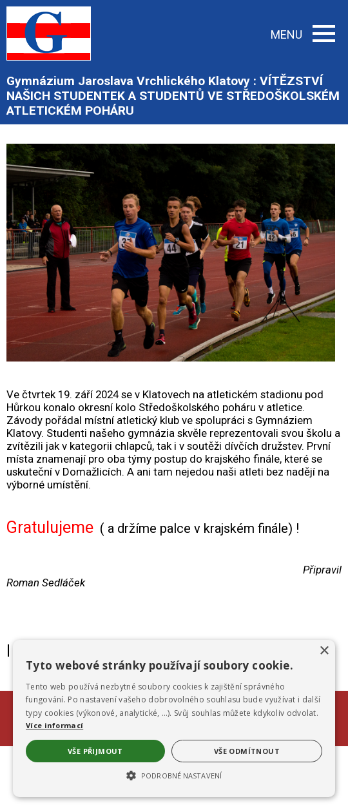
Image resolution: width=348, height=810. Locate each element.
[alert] (174, 718)
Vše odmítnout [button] (247, 751)
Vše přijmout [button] (95, 751)
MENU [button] (303, 34)
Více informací (54, 725)
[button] (174, 774)
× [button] (324, 651)
